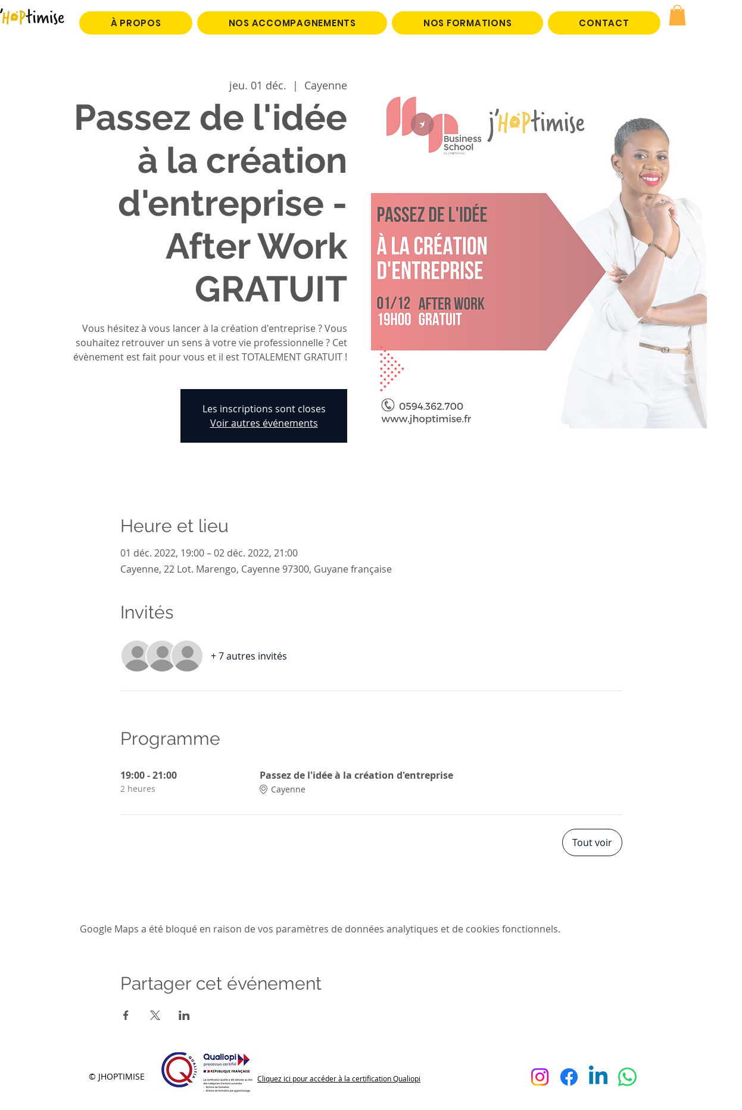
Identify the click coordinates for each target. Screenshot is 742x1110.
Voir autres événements (264, 423)
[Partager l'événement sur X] (155, 1015)
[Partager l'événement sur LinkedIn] (184, 1015)
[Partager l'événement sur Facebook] (126, 1015)
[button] (677, 15)
